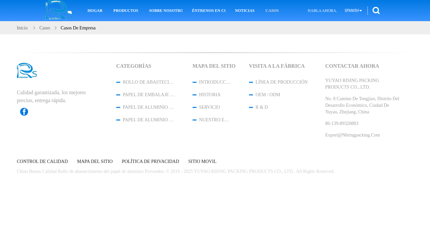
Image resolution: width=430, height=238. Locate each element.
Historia (210, 94)
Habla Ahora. (322, 10)
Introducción (215, 82)
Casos (272, 10)
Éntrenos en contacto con (209, 10)
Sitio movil (202, 161)
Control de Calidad (42, 161)
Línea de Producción (282, 82)
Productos (125, 10)
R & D (262, 107)
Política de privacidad (150, 161)
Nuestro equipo (215, 119)
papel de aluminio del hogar (149, 107)
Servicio (209, 107)
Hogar (95, 10)
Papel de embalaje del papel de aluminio (149, 94)
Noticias (244, 10)
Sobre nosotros (166, 10)
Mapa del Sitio (95, 161)
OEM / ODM (268, 94)
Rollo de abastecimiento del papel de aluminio (149, 82)
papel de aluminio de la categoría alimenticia (149, 119)
